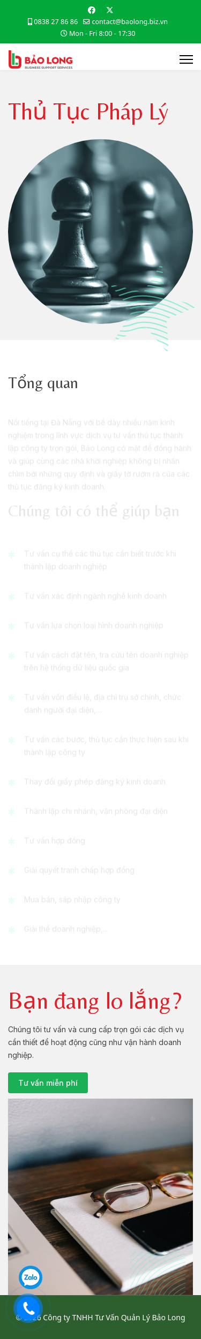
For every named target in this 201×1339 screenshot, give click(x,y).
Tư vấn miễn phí (48, 1082)
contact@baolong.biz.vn (130, 21)
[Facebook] (91, 10)
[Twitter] (110, 10)
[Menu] (186, 59)
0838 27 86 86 (56, 21)
